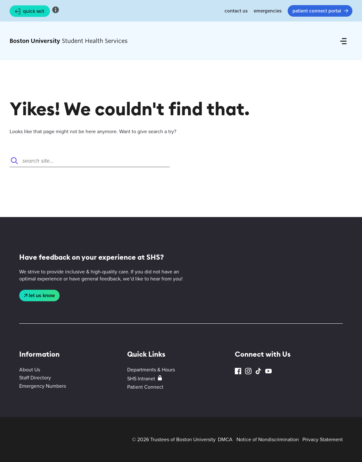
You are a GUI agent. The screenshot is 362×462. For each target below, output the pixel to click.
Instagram (248, 371)
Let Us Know (42, 295)
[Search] (90, 160)
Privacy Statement (322, 439)
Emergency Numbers (42, 386)
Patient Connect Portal (316, 10)
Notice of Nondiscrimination (267, 439)
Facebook (238, 371)
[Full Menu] (343, 41)
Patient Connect (145, 387)
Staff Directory (35, 377)
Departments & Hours (151, 369)
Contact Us (236, 10)
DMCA (225, 439)
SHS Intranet (141, 378)
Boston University (37, 440)
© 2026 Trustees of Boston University (174, 439)
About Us (29, 369)
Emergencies (268, 10)
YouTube (268, 371)
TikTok (258, 371)
